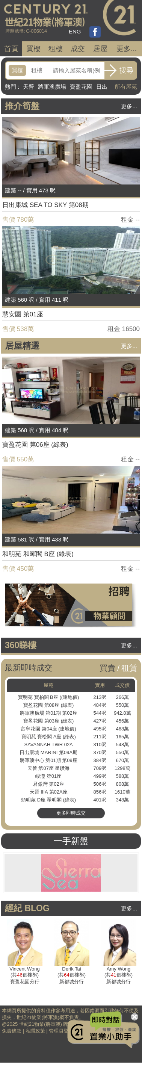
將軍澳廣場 (52, 86)
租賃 (129, 668)
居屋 (100, 49)
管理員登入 (61, 1031)
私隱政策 (35, 1031)
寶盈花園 (81, 86)
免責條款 (11, 1031)
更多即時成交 (71, 813)
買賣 (107, 668)
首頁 (11, 49)
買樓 (33, 49)
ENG (75, 31)
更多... (126, 49)
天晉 (28, 86)
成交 (78, 49)
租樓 (55, 49)
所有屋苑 (126, 86)
